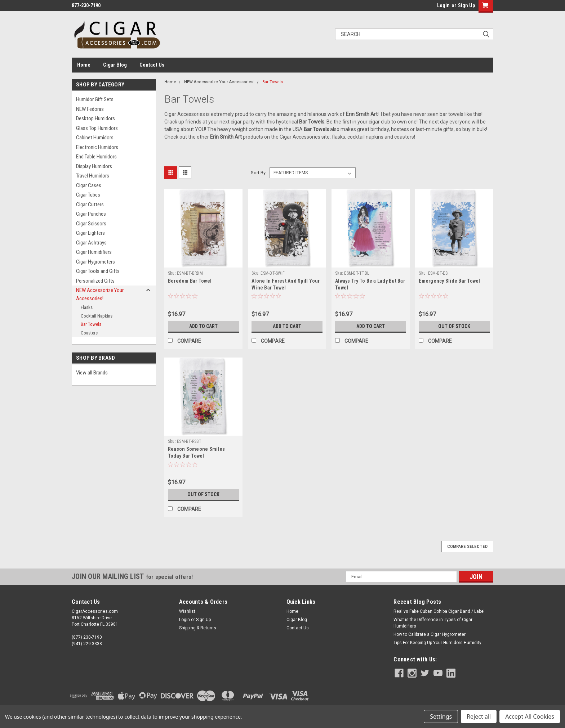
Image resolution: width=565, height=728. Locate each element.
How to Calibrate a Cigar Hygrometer (429, 634)
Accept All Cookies (529, 716)
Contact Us (151, 65)
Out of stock (454, 326)
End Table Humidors (96, 156)
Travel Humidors (92, 175)
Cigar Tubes (88, 195)
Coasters (89, 333)
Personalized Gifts (95, 281)
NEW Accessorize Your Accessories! (100, 294)
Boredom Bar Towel (190, 281)
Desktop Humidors (95, 118)
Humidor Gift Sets (95, 99)
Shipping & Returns (197, 627)
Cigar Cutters (90, 204)
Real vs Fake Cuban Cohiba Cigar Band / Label (439, 611)
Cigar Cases (88, 185)
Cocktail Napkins (96, 316)
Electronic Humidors (97, 147)
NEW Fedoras (90, 109)
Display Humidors (94, 166)
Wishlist (187, 611)
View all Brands (92, 372)
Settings (441, 716)
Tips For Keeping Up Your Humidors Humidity (437, 642)
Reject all (479, 716)
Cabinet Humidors (95, 137)
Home (83, 65)
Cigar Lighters (90, 233)
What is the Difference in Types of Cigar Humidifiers (432, 623)
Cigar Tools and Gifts (98, 271)
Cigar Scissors (91, 223)
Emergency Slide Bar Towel (449, 281)
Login (443, 5)
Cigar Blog (115, 65)
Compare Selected (467, 546)
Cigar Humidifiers (94, 252)
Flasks (87, 307)
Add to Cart (203, 326)
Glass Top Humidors (97, 128)
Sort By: (259, 172)
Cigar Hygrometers (95, 262)
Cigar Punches (91, 214)
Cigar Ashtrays (91, 242)
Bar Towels (91, 324)
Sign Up (466, 5)
